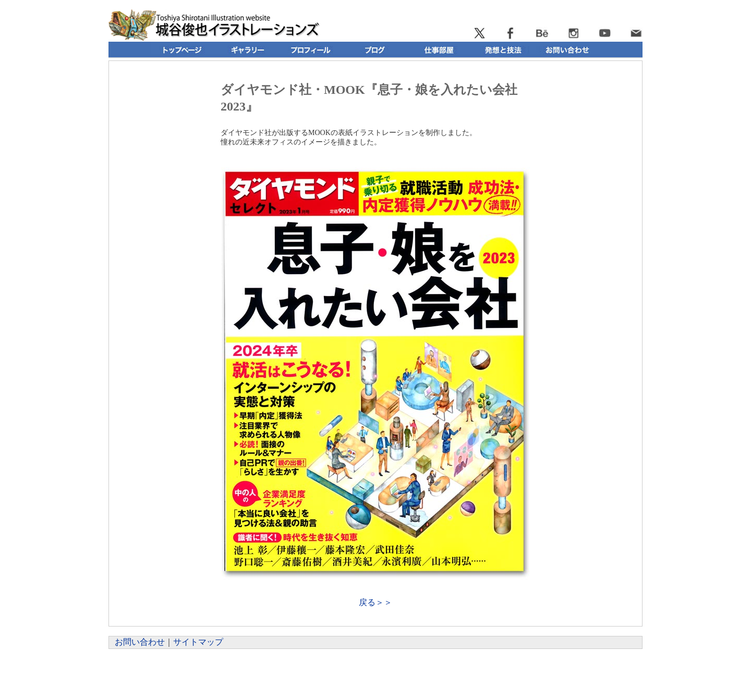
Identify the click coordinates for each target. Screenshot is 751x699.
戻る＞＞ (375, 602)
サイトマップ (198, 641)
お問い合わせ (140, 641)
